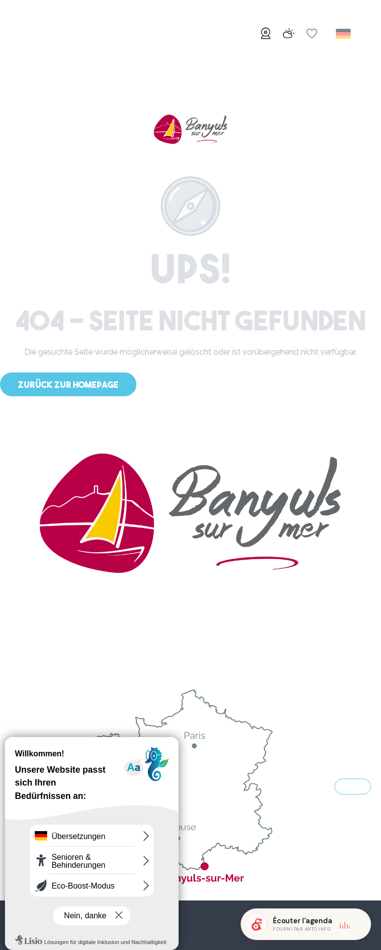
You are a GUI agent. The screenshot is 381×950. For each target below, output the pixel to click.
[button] (344, 34)
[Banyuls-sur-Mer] (190, 130)
